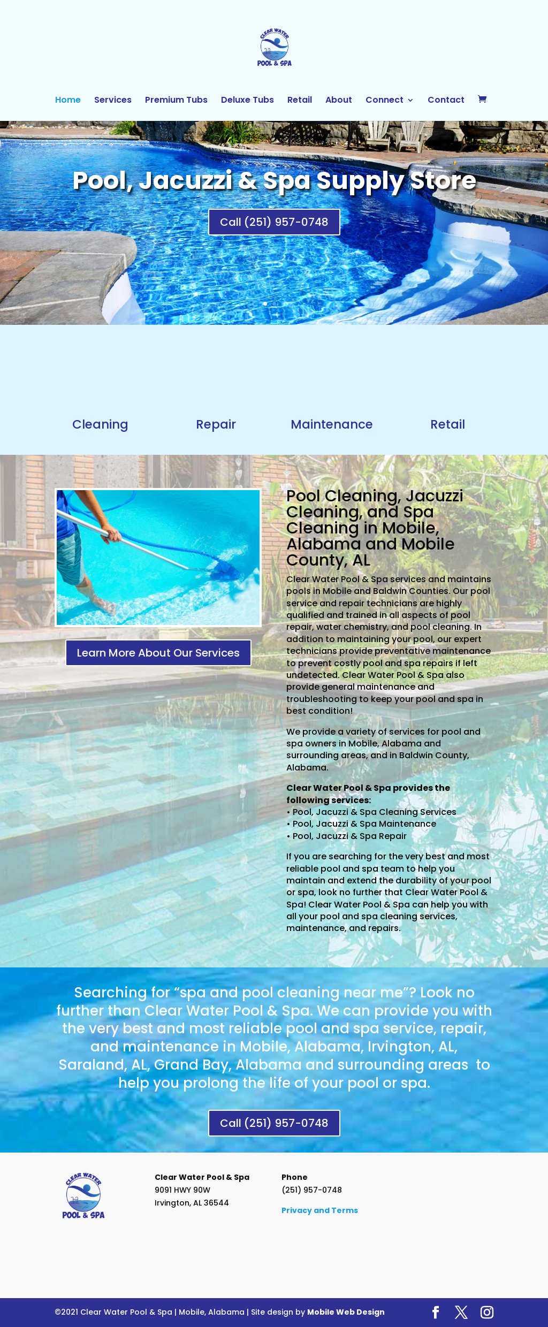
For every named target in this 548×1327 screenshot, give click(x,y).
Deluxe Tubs (247, 101)
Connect (385, 101)
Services (113, 101)
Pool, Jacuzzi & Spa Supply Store (274, 180)
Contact (446, 101)
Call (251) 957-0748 (274, 222)
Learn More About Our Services (158, 652)
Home (68, 101)
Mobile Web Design (346, 1312)
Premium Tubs (176, 101)
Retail (299, 101)
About (338, 101)
